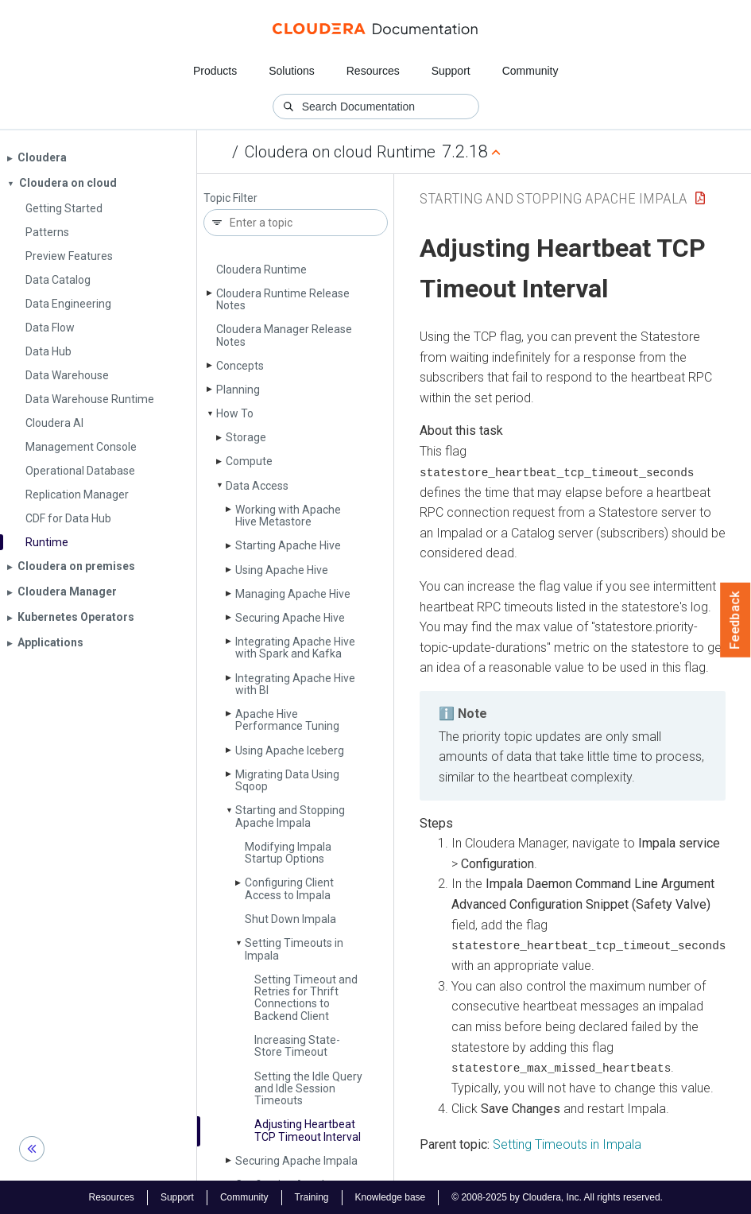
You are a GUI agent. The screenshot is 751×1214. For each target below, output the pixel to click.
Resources (373, 70)
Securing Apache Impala (296, 1160)
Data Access (257, 485)
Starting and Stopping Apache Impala (290, 816)
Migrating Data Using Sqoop (287, 780)
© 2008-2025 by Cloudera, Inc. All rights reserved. (557, 1196)
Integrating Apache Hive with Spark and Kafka (295, 647)
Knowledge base (390, 1196)
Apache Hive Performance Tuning (287, 720)
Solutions (292, 70)
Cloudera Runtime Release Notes (283, 299)
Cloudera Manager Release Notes (284, 335)
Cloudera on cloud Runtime (340, 151)
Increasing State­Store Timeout (297, 1046)
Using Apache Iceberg (289, 750)
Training (312, 1196)
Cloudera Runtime (261, 269)
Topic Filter (230, 198)
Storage (246, 437)
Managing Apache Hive (292, 594)
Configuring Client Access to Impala (289, 888)
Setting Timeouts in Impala (294, 949)
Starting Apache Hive (288, 545)
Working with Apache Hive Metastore (288, 515)
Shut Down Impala (290, 919)
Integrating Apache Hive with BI (295, 684)
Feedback (735, 620)
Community (530, 70)
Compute (249, 461)
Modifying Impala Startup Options (288, 852)
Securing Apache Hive (290, 617)
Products (215, 70)
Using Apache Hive (281, 570)
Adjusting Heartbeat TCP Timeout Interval (307, 1130)
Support (451, 70)
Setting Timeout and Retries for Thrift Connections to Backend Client (306, 997)
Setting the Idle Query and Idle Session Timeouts (308, 1088)
